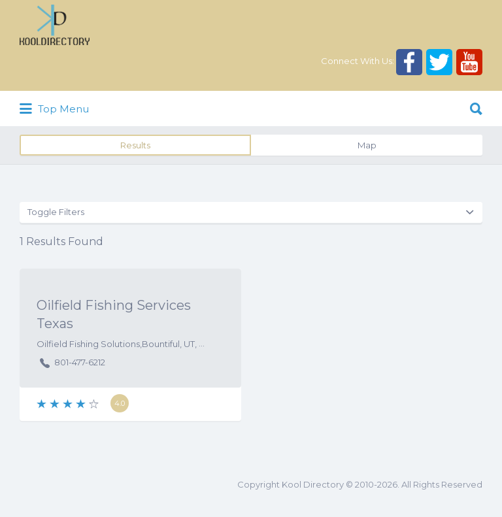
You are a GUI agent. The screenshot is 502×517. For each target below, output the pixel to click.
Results (135, 145)
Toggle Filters (55, 212)
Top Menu (54, 109)
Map (367, 145)
